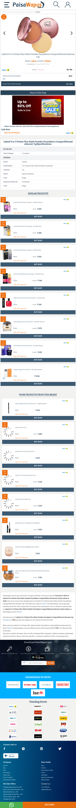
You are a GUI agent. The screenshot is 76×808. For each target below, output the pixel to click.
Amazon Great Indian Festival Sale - (13, 789)
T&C (4, 79)
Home (42, 765)
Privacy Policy (6, 775)
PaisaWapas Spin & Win (9, 799)
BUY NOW (49, 805)
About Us (5, 765)
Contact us (45, 784)
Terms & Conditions (8, 777)
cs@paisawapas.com (46, 789)
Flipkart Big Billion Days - (10, 792)
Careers (43, 772)
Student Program (45, 779)
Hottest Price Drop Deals (47, 777)
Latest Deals (44, 775)
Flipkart (47, 61)
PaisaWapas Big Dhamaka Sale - (12, 787)
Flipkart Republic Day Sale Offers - (13, 794)
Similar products (38, 193)
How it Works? (6, 772)
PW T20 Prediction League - (11, 796)
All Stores (43, 768)
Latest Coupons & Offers (47, 770)
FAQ (4, 770)
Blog (4, 768)
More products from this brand (38, 394)
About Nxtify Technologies (9, 779)
